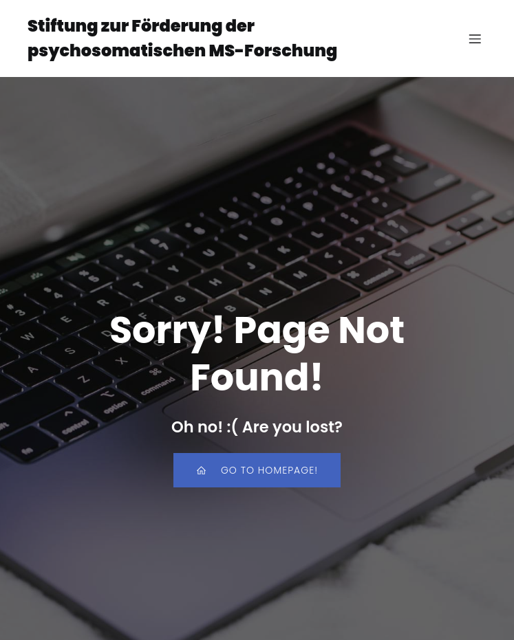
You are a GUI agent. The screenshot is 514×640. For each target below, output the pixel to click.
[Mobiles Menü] (474, 38)
